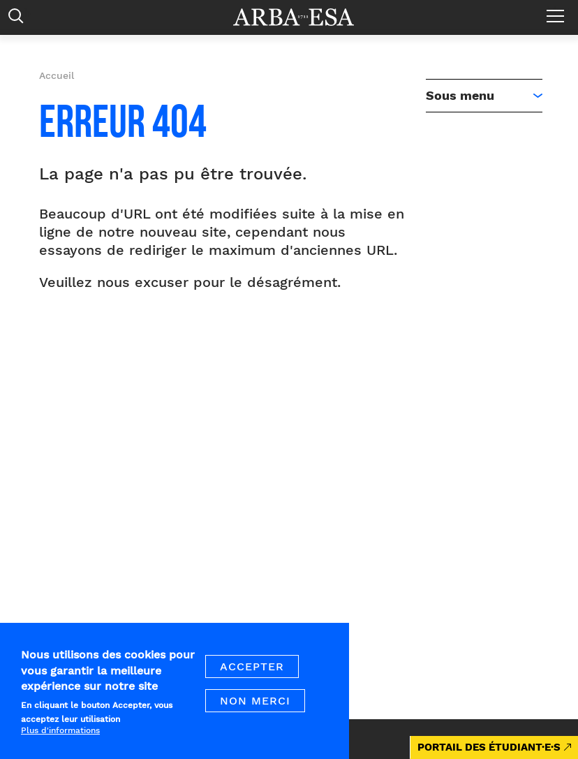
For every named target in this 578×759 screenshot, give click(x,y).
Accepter (252, 673)
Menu (559, 10)
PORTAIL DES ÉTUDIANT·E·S (489, 747)
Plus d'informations (60, 737)
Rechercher (19, 19)
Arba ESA (303, 17)
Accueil (56, 75)
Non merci (255, 707)
